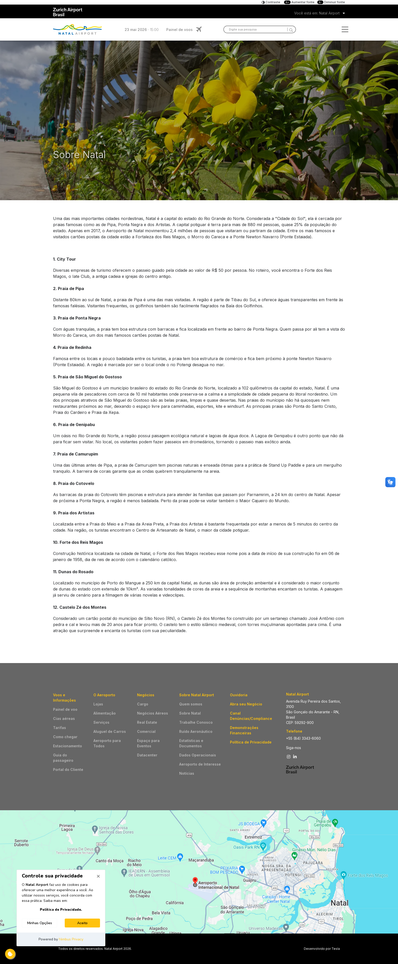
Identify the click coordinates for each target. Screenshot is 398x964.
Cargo (142, 704)
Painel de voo (65, 709)
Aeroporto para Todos (107, 743)
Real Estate (147, 722)
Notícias (186, 773)
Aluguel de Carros (109, 731)
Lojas (98, 704)
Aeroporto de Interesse (200, 764)
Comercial (146, 731)
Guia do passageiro (63, 758)
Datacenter (147, 755)
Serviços (101, 722)
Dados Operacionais (197, 755)
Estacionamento (67, 746)
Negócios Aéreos (152, 713)
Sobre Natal (190, 713)
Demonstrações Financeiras (244, 730)
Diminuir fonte (331, 2)
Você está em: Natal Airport (317, 13)
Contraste (272, 2)
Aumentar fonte (299, 2)
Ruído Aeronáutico (195, 731)
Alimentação (104, 713)
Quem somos (190, 704)
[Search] (290, 29)
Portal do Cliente (68, 769)
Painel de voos (179, 29)
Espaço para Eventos (148, 743)
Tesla (335, 949)
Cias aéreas (64, 718)
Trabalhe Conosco (196, 722)
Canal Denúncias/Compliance (251, 716)
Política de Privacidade (251, 742)
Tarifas (59, 727)
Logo (77, 29)
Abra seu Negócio (246, 704)
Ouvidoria (238, 695)
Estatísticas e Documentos (191, 743)
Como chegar (65, 737)
